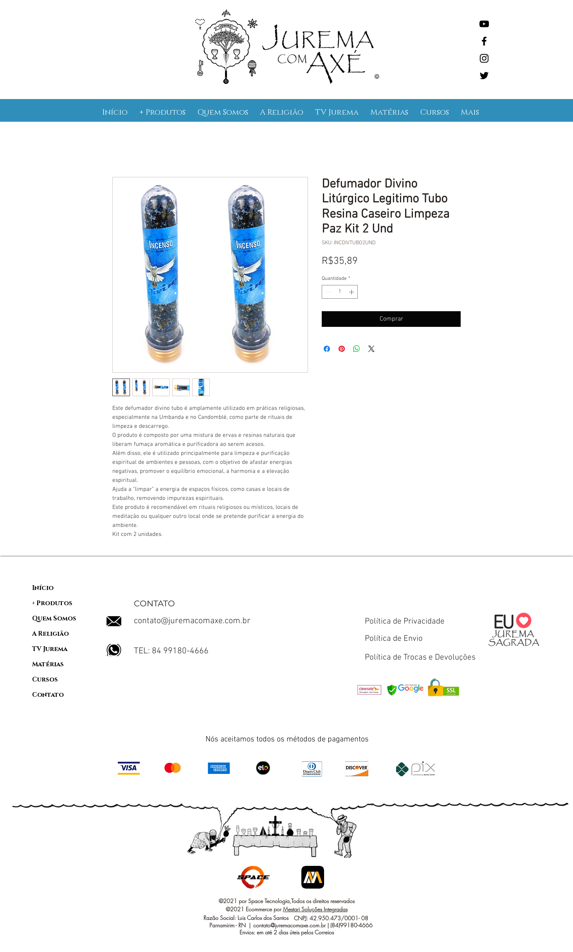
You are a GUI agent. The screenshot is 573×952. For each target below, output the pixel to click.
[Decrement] (327, 292)
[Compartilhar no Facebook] (327, 348)
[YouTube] (484, 24)
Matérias (48, 664)
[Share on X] (371, 348)
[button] (162, 112)
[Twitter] (484, 75)
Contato (48, 695)
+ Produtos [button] (52, 603)
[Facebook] (484, 41)
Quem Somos (54, 618)
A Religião (50, 633)
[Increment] (352, 292)
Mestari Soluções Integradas (315, 909)
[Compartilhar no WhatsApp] (356, 348)
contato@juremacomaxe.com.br (192, 621)
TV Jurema (49, 649)
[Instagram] (484, 58)
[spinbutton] (340, 292)
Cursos (45, 679)
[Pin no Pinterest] (341, 348)
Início (43, 588)
